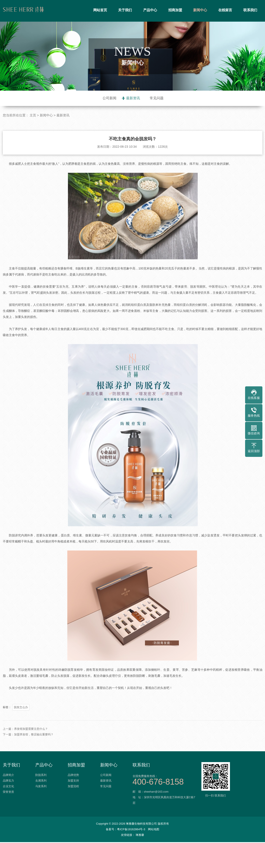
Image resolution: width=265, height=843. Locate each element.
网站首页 (100, 10)
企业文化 (8, 788)
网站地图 (153, 830)
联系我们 (250, 10)
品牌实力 (8, 782)
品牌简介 (8, 777)
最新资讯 (133, 98)
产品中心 (150, 10)
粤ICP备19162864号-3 (131, 830)
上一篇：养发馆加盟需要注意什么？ (25, 748)
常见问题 (157, 98)
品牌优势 (73, 777)
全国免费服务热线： (165, 780)
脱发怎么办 (21, 726)
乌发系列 (41, 788)
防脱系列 (41, 777)
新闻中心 (200, 10)
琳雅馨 (140, 835)
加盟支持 (73, 782)
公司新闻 (109, 98)
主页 (33, 115)
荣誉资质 (8, 793)
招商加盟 (175, 10)
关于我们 (125, 10)
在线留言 (225, 10)
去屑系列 (41, 782)
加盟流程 (73, 788)
